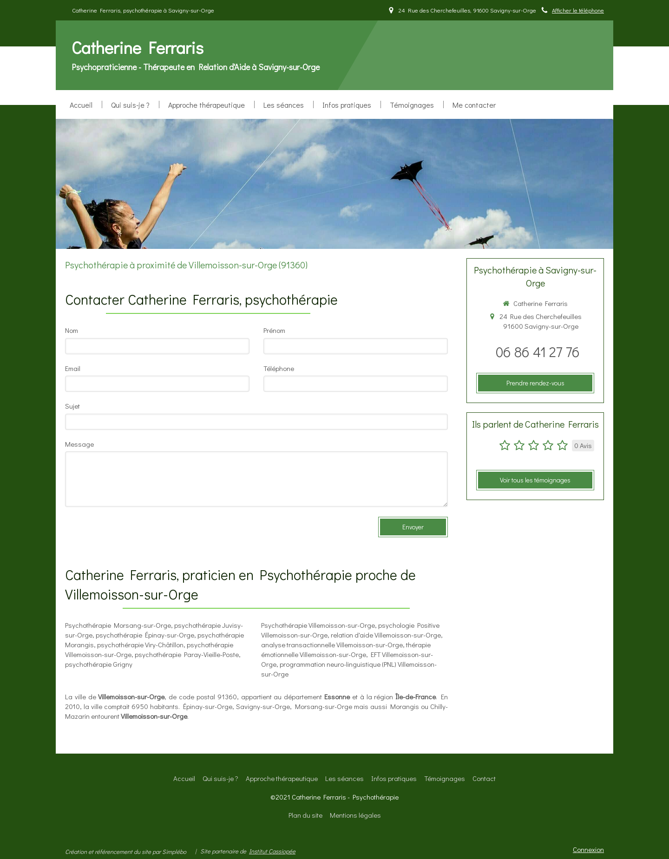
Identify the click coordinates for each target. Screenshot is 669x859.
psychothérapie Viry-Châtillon (140, 644)
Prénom (274, 330)
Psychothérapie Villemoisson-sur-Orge (318, 625)
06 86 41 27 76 (538, 352)
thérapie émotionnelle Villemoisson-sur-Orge (346, 649)
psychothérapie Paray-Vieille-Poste (187, 654)
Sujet (72, 405)
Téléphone (278, 368)
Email (72, 368)
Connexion (588, 849)
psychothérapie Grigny (98, 664)
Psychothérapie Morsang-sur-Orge (118, 625)
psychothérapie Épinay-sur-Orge (145, 634)
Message (79, 444)
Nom (71, 330)
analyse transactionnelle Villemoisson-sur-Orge (332, 644)
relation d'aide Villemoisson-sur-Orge (386, 634)
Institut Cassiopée (272, 851)
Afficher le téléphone (578, 10)
